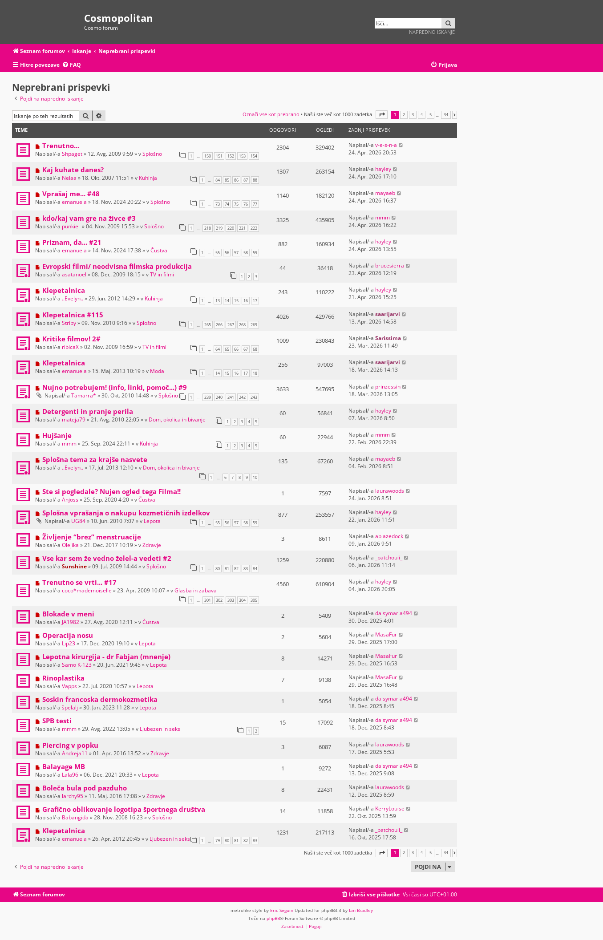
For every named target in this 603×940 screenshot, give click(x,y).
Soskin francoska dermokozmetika (100, 699)
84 (217, 180)
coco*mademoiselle (87, 590)
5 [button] (430, 115)
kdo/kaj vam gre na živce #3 (89, 218)
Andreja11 (75, 753)
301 (207, 600)
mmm (382, 217)
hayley (383, 169)
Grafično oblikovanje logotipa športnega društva (123, 809)
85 (227, 180)
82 (236, 568)
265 (207, 325)
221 (242, 228)
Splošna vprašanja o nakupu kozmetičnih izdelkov (126, 512)
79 (217, 840)
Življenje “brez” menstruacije (91, 536)
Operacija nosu (67, 635)
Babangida (75, 817)
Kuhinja (148, 178)
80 (217, 568)
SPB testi (57, 720)
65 (227, 349)
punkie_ (71, 226)
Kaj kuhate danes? (73, 169)
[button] (382, 114)
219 (219, 228)
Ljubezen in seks (160, 729)
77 (255, 204)
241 (230, 397)
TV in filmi (162, 274)
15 (236, 301)
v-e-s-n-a (386, 145)
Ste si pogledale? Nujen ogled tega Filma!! (111, 491)
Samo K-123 (77, 665)
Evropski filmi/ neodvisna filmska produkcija (117, 266)
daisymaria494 (393, 613)
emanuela (74, 202)
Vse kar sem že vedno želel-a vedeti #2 (106, 558)
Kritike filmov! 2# (71, 338)
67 (245, 349)
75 (236, 204)
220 (230, 228)
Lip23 (68, 643)
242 (242, 397)
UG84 (78, 521)
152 (230, 156)
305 (254, 600)
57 (236, 252)
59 (255, 252)
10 (255, 477)
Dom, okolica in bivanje (177, 419)
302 (219, 600)
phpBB (273, 918)
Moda (157, 371)
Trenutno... (60, 145)
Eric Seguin (281, 910)
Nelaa (69, 178)
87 (245, 180)
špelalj (70, 707)
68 (255, 349)
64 (217, 349)
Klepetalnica (63, 290)
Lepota (152, 521)
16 (245, 301)
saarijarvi (387, 314)
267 (230, 325)
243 (254, 397)
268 (242, 325)
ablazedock (389, 536)
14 (227, 301)
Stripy (69, 323)
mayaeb (385, 193)
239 (207, 397)
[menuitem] (71, 65)
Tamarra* (83, 395)
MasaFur (386, 634)
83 (245, 568)
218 (207, 228)
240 (219, 397)
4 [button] (422, 115)
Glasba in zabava (195, 590)
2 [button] (404, 115)
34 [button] (446, 115)
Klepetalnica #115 (72, 314)
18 (255, 373)
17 (255, 301)
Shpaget (72, 154)
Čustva (158, 250)
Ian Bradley (361, 910)
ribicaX (70, 347)
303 (230, 600)
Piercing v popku (70, 745)
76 (245, 204)
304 (242, 600)
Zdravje (151, 545)
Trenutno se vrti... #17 (79, 582)
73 (217, 204)
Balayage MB (63, 766)
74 (227, 204)
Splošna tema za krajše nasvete (94, 459)
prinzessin (388, 386)
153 (242, 156)
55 (217, 252)
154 (254, 156)
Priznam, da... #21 (71, 242)
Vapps (69, 686)
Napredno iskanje (432, 31)
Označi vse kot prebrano (271, 114)
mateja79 (73, 419)
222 (254, 228)
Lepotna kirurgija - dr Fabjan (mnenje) (106, 656)
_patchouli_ (388, 557)
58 (245, 252)
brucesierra (389, 265)
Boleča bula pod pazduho (84, 787)
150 (207, 156)
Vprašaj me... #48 (71, 193)
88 (255, 180)
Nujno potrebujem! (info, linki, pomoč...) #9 (114, 387)
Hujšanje (57, 435)
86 (236, 180)
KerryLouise (390, 808)
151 (219, 156)
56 (227, 252)
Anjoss (70, 499)
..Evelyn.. (72, 298)
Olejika (70, 545)
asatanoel (74, 274)
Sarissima (388, 338)
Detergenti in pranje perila (87, 411)
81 (227, 568)
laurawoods (389, 490)
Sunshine (74, 566)
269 (254, 325)
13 (217, 301)
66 (236, 349)
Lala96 (70, 774)
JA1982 (70, 622)
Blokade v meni (68, 613)
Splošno (152, 154)
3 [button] (413, 115)
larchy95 (72, 796)
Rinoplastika (63, 677)
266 (219, 325)
